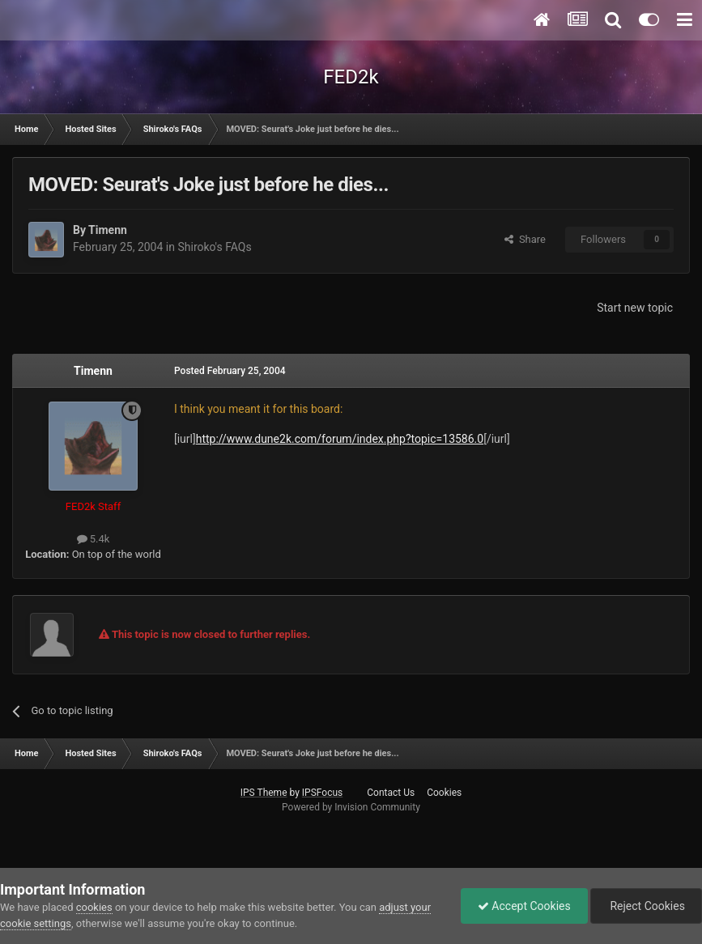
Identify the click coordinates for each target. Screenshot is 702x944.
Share (525, 239)
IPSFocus (322, 792)
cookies (94, 907)
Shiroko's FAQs (214, 246)
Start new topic (635, 307)
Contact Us (391, 792)
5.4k (93, 539)
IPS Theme (263, 792)
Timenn (107, 229)
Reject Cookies (646, 905)
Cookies (444, 792)
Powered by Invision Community (351, 807)
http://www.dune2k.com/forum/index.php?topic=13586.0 (339, 438)
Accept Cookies (524, 905)
